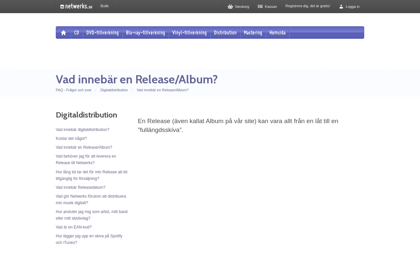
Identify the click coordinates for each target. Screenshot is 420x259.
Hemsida (277, 32)
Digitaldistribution (114, 90)
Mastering (253, 32)
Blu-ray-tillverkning (145, 32)
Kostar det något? (71, 138)
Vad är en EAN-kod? (74, 227)
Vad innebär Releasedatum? (80, 187)
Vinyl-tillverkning (189, 32)
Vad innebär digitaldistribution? (82, 129)
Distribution (225, 32)
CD (76, 32)
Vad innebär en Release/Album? (163, 90)
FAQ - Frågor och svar (74, 90)
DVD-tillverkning (102, 32)
